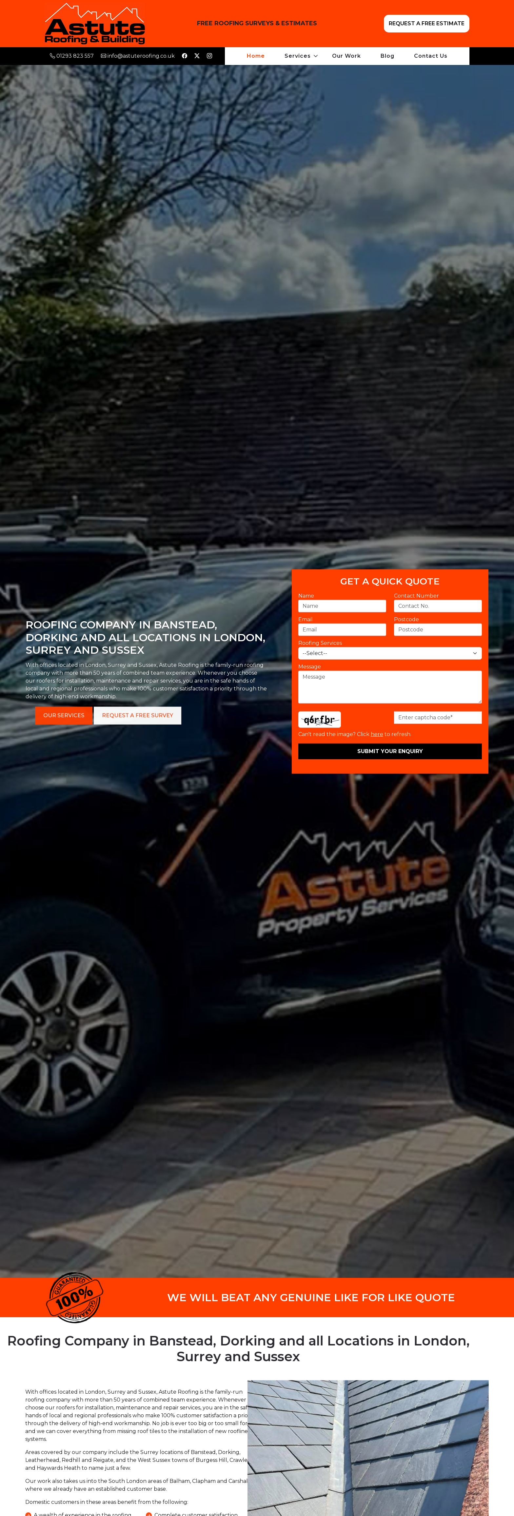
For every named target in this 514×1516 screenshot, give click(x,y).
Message (309, 666)
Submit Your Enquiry (389, 751)
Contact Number (415, 595)
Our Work (346, 56)
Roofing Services (319, 643)
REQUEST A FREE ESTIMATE (427, 23)
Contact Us (430, 56)
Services (298, 56)
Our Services (258, 715)
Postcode (405, 619)
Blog (387, 56)
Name (305, 595)
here (376, 734)
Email (305, 619)
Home (256, 56)
